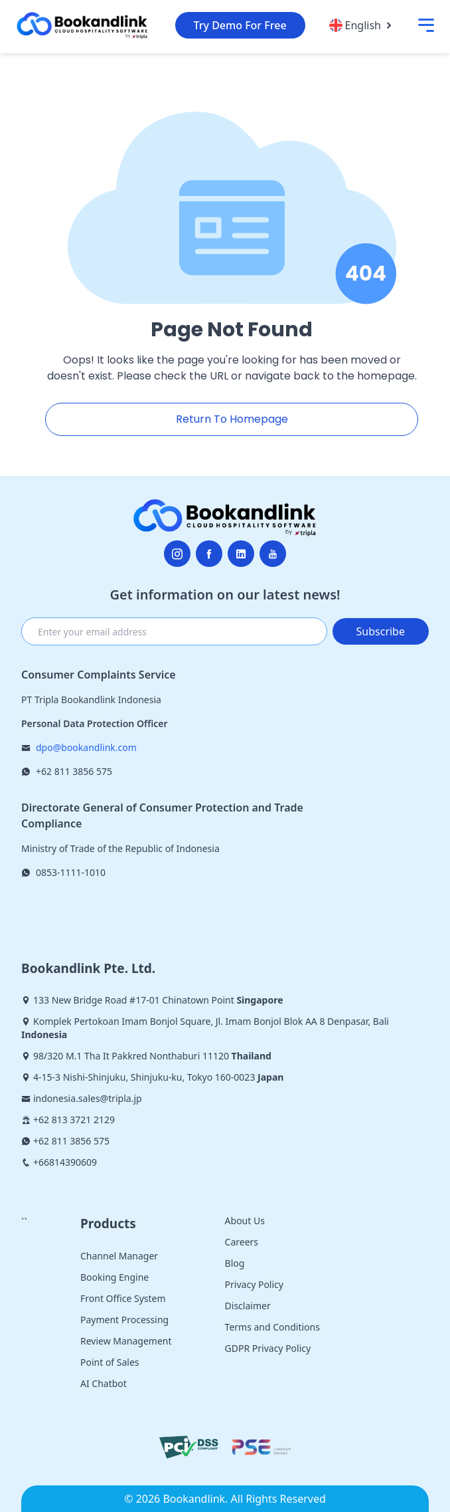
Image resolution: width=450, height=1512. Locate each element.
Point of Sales (109, 1362)
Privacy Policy (254, 1284)
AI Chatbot (103, 1383)
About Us (245, 1220)
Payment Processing (124, 1319)
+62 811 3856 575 (74, 771)
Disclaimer (248, 1305)
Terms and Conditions (272, 1327)
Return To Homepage (232, 419)
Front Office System (123, 1298)
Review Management (126, 1341)
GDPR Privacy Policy (268, 1348)
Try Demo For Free (240, 25)
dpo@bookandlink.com (86, 747)
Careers (241, 1242)
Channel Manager (119, 1255)
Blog (235, 1263)
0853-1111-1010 (71, 872)
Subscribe (380, 631)
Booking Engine (114, 1277)
